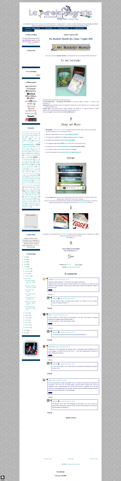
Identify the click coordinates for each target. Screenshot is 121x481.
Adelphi (36, 131)
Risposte (50, 294)
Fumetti (38, 155)
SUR (37, 201)
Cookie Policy (35, 245)
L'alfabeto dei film (72, 134)
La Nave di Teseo (33, 168)
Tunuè (34, 205)
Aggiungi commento (71, 417)
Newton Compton (26, 182)
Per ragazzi (37, 185)
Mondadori (33, 175)
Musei (29, 177)
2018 (25, 259)
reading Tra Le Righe (60, 137)
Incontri (36, 164)
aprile (26, 320)
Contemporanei (28, 144)
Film (26, 155)
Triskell (29, 205)
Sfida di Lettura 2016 (34, 194)
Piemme (26, 187)
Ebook (30, 150)
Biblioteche (35, 133)
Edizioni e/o (37, 150)
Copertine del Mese (27, 146)
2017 (25, 262)
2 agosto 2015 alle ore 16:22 (60, 315)
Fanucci (38, 151)
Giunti (23, 161)
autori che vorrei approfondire (71, 152)
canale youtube (81, 202)
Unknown (51, 279)
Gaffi (25, 157)
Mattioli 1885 (30, 173)
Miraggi (27, 175)
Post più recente (48, 458)
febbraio (27, 325)
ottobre (27, 273)
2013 (25, 332)
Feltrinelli (32, 153)
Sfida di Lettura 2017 (31, 196)
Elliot (32, 151)
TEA (28, 203)
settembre (27, 276)
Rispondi (50, 290)
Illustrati (38, 162)
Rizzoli (36, 191)
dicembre (27, 268)
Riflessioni (28, 191)
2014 (25, 330)
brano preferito (64, 146)
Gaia (68, 267)
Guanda (30, 162)
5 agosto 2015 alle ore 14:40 (67, 401)
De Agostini (27, 148)
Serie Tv (24, 194)
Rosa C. (50, 315)
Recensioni (49, 28)
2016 (25, 264)
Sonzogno (34, 199)
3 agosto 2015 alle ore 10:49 (67, 298)
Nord (36, 183)
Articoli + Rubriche (63, 28)
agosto (27, 278)
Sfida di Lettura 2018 (27, 198)
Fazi (25, 153)
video (62, 143)
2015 (25, 266)
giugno (27, 315)
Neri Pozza (36, 180)
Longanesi (31, 169)
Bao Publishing (25, 133)
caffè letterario (64, 234)
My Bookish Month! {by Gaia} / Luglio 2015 (30, 308)
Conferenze (30, 142)
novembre (28, 271)
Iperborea (31, 166)
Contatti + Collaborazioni (32, 28)
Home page (71, 458)
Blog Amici (28, 30)
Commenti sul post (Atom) (73, 464)
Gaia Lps (54, 298)
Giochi (36, 159)
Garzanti (30, 159)
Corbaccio (37, 146)
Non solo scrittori (28, 183)
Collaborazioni (26, 140)
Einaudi (26, 151)
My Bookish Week (26, 180)
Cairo (29, 137)
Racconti (27, 189)
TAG (23, 203)
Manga (36, 171)
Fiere (39, 153)
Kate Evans (51, 346)
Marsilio (23, 173)
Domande (24, 150)
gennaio (27, 327)
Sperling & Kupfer (27, 201)
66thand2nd (24, 131)
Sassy (35, 193)
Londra (23, 169)
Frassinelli (31, 155)
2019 (25, 257)
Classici (24, 138)
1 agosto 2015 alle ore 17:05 (61, 279)
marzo (27, 322)
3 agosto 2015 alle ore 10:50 (67, 332)
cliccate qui (31, 43)
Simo (49, 380)
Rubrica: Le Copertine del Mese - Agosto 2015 (30, 303)
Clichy (35, 138)
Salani (29, 193)
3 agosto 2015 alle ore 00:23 (62, 346)
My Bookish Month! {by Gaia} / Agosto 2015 (30, 282)
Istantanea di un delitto (59, 129)
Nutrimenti (30, 185)
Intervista (24, 166)
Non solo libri (37, 182)
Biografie (24, 135)
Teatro (33, 203)
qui (49, 103)
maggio (27, 317)
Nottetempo (24, 185)
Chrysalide (36, 137)
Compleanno (37, 140)
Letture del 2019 (79, 28)
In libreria (27, 164)
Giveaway (29, 161)
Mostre (23, 177)
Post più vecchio (94, 458)
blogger (74, 149)
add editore (31, 131)
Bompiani (31, 135)
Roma (23, 193)
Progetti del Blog (35, 187)
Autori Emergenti (69, 140)
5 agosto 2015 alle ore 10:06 (59, 380)
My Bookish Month (75, 267)
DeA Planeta (35, 148)
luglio (26, 313)
